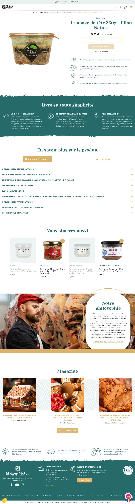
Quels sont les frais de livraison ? (67, 202)
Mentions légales (48, 496)
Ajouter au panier (101, 47)
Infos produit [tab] (103, 159)
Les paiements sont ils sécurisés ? (67, 186)
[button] (4, 500)
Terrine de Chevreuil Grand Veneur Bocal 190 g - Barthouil (52, 271)
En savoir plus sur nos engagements (108, 341)
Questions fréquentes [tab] (37, 159)
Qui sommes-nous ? (31, 496)
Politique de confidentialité (75, 496)
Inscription (84, 480)
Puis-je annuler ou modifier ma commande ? (67, 207)
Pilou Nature (101, 18)
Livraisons (100, 496)
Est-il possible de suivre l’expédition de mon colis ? (67, 175)
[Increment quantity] (120, 40)
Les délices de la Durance (109, 265)
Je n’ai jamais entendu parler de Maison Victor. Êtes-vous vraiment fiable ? (67, 180)
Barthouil (44, 265)
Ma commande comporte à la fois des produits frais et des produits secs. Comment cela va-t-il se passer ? (67, 196)
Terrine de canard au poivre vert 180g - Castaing (23, 270)
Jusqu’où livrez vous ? (67, 191)
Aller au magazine (67, 431)
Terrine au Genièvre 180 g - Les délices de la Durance (111, 270)
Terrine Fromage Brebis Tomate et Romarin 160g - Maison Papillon (81, 271)
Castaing (13, 265)
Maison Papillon (75, 265)
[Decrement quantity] (83, 40)
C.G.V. (60, 496)
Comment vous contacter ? (67, 213)
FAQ (90, 496)
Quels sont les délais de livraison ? (67, 169)
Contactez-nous (52, 486)
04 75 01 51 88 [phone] (51, 475)
